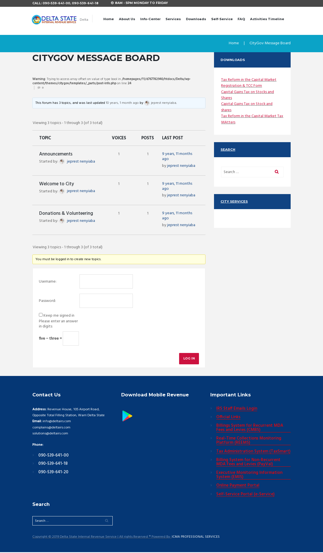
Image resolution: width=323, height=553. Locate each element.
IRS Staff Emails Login (236, 409)
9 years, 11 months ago (177, 157)
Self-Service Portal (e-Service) (245, 495)
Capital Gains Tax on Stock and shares (247, 107)
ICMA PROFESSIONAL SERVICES (196, 538)
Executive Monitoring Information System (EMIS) (249, 476)
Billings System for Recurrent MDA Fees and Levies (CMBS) (249, 428)
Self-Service (222, 19)
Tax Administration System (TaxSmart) (253, 452)
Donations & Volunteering (66, 214)
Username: (47, 282)
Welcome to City (56, 184)
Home (108, 19)
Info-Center (150, 19)
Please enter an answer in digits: (58, 324)
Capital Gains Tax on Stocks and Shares (248, 95)
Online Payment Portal (237, 486)
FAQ (241, 19)
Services (173, 19)
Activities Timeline (267, 19)
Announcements (55, 154)
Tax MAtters (231, 122)
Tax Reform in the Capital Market (249, 80)
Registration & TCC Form (242, 86)
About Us (127, 19)
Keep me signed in (58, 316)
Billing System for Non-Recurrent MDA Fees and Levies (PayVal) (248, 463)
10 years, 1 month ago (122, 103)
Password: (47, 301)
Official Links (228, 418)
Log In (189, 359)
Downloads (196, 19)
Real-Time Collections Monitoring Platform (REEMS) (248, 441)
